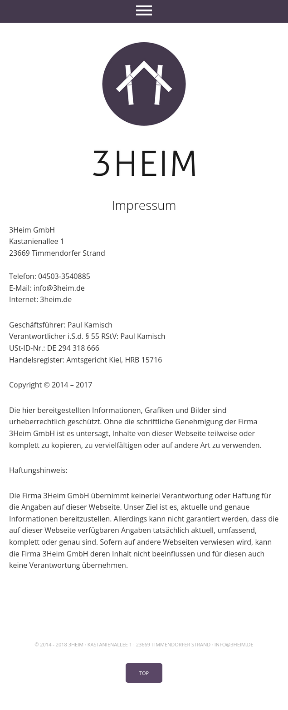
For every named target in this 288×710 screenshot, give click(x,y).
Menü (144, 11)
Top (144, 673)
